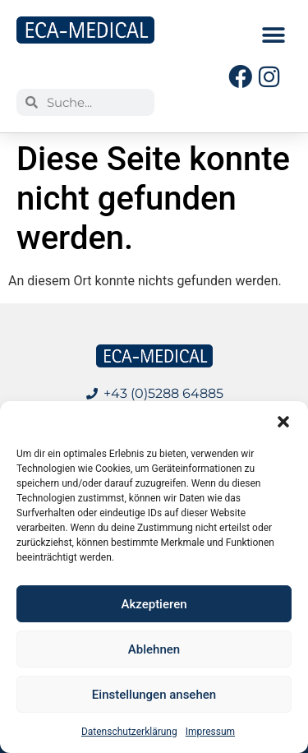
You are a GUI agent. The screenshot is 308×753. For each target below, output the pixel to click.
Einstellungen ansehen (154, 694)
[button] (283, 421)
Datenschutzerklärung (129, 731)
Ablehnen (154, 649)
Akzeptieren (153, 604)
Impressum (210, 731)
